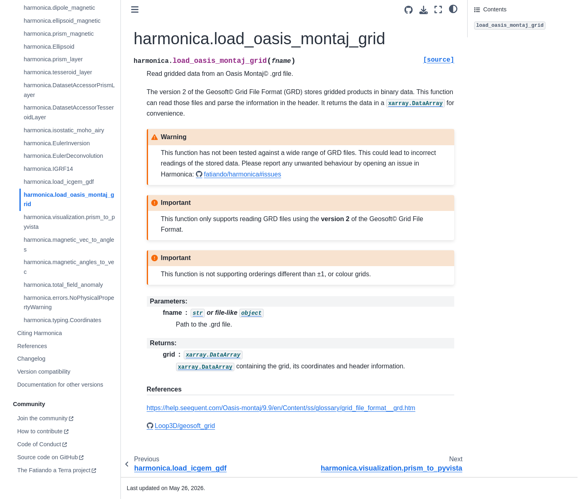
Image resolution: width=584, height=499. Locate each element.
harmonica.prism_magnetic (59, 33)
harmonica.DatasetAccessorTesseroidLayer (69, 112)
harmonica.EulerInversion (57, 143)
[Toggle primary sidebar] (134, 9)
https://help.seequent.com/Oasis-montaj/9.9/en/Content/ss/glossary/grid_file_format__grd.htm (281, 407)
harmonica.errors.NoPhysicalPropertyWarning (69, 303)
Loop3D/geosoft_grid (185, 425)
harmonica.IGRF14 (48, 169)
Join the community (42, 418)
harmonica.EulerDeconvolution (63, 156)
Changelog (31, 358)
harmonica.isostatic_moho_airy (64, 130)
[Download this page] (423, 10)
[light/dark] (453, 8)
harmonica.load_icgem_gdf (59, 182)
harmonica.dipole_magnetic (59, 7)
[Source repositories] (408, 10)
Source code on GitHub (47, 457)
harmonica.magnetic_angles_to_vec (69, 267)
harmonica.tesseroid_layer (58, 72)
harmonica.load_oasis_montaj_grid (69, 199)
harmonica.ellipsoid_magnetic (62, 20)
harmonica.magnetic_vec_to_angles (69, 245)
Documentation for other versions (60, 384)
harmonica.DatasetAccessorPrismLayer (69, 90)
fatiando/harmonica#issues (242, 174)
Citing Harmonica (39, 333)
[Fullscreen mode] (438, 9)
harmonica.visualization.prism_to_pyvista (69, 222)
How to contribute (39, 431)
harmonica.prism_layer (53, 59)
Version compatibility (43, 371)
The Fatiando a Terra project (53, 470)
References (32, 346)
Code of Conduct (39, 444)
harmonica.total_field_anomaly (63, 285)
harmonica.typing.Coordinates (62, 320)
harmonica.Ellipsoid (49, 46)
